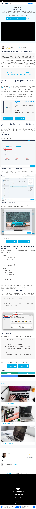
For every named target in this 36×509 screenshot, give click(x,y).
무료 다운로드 (10, 18)
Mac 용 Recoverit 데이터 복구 (7, 87)
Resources (4, 473)
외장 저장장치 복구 (17, 47)
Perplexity (26, 373)
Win (23, 242)
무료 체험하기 (31, 3)
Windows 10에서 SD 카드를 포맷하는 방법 (9, 403)
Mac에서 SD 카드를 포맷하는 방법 (7, 443)
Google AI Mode (9, 376)
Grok (26, 376)
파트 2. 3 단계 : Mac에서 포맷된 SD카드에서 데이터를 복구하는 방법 (16, 72)
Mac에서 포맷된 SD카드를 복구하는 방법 (8, 423)
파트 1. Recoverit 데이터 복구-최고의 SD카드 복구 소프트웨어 (15, 69)
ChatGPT (9, 373)
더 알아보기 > (28, 18)
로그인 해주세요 (15, 464)
